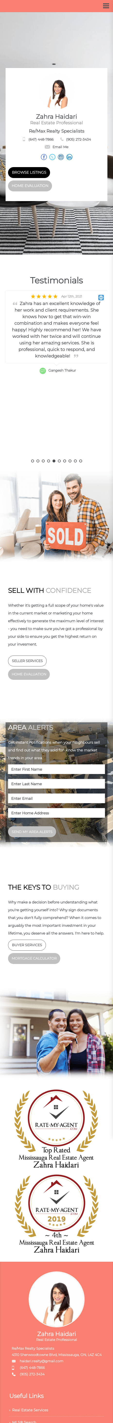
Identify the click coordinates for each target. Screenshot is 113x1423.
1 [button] (32, 461)
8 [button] (70, 461)
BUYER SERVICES (27, 945)
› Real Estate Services (30, 1410)
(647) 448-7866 (40, 139)
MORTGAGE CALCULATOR (34, 958)
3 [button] (43, 461)
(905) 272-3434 (78, 139)
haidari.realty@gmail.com (41, 1361)
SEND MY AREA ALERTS (32, 832)
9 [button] (75, 461)
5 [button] (53, 461)
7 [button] (64, 461)
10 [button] (80, 461)
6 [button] (59, 461)
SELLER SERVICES (27, 661)
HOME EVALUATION (30, 185)
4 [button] (48, 461)
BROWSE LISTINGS (29, 172)
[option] (56, 375)
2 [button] (37, 461)
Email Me (56, 147)
